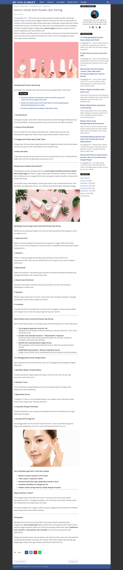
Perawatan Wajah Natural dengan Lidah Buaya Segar (39, 109)
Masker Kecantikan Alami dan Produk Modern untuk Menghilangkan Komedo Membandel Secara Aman (44, 104)
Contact (50, 2)
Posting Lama (73, 562)
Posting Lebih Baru (20, 562)
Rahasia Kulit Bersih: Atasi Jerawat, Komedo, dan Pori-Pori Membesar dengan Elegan (93, 157)
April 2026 (84, 178)
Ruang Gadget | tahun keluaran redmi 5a (32, 567)
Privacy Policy (72, 2)
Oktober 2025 (85, 188)
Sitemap (84, 2)
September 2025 (86, 191)
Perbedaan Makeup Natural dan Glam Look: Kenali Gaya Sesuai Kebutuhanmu (92, 139)
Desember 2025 (86, 183)
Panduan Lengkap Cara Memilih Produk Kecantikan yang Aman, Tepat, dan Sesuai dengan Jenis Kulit (43, 99)
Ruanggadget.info (20, 18)
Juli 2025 (83, 196)
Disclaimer (61, 2)
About (42, 2)
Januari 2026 (84, 181)
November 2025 (86, 186)
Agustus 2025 (85, 193)
